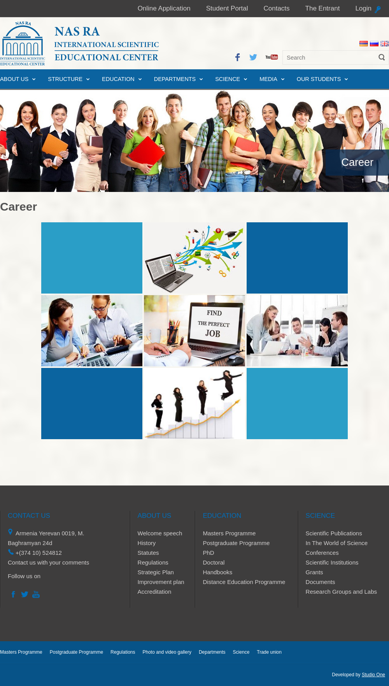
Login (363, 8)
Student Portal (227, 8)
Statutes (148, 552)
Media (268, 79)
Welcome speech (160, 533)
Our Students (319, 79)
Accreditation (155, 591)
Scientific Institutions (332, 562)
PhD (208, 552)
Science (227, 79)
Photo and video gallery (166, 652)
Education (118, 79)
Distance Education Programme (244, 582)
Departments (175, 79)
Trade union (269, 652)
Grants (314, 572)
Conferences (322, 552)
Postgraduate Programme (236, 543)
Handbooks (217, 572)
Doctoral (213, 562)
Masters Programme (229, 533)
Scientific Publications (334, 533)
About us (14, 79)
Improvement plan (161, 582)
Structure (65, 79)
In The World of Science (337, 543)
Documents (320, 582)
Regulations (153, 562)
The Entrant (322, 8)
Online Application (164, 8)
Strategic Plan (156, 572)
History (147, 543)
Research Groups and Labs (341, 591)
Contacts (276, 8)
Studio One (373, 674)
